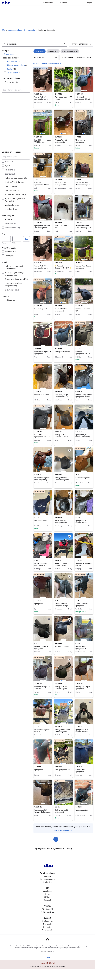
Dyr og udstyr (30, 30)
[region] (42, 79)
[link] (8, 54)
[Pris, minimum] (6, 239)
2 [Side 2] (60, 839)
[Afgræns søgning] (16, 156)
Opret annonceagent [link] (63, 830)
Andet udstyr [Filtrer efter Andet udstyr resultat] (13, 72)
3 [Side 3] (65, 839)
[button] (81, 44)
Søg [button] (26, 239)
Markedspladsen (15, 30)
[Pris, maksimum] (16, 239)
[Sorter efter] (84, 57)
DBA (3, 30)
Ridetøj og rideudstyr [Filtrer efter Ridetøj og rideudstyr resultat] (17, 65)
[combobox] (34, 44)
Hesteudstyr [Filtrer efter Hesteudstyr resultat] (14, 61)
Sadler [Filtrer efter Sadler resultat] (11, 69)
